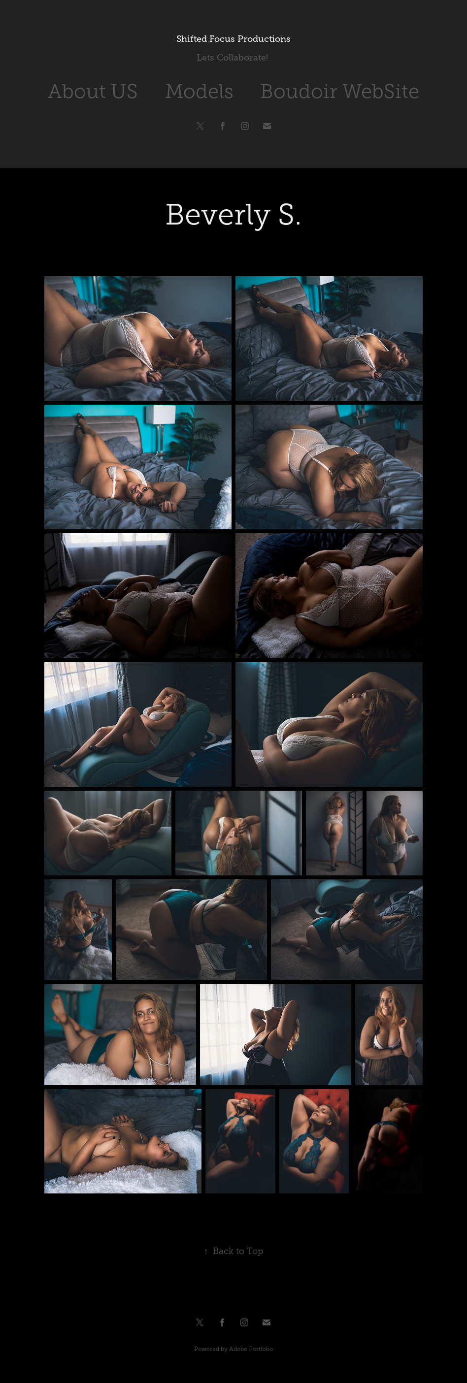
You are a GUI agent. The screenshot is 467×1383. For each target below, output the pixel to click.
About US (93, 91)
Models (199, 91)
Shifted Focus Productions (233, 39)
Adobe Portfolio (251, 1349)
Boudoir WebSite (339, 91)
